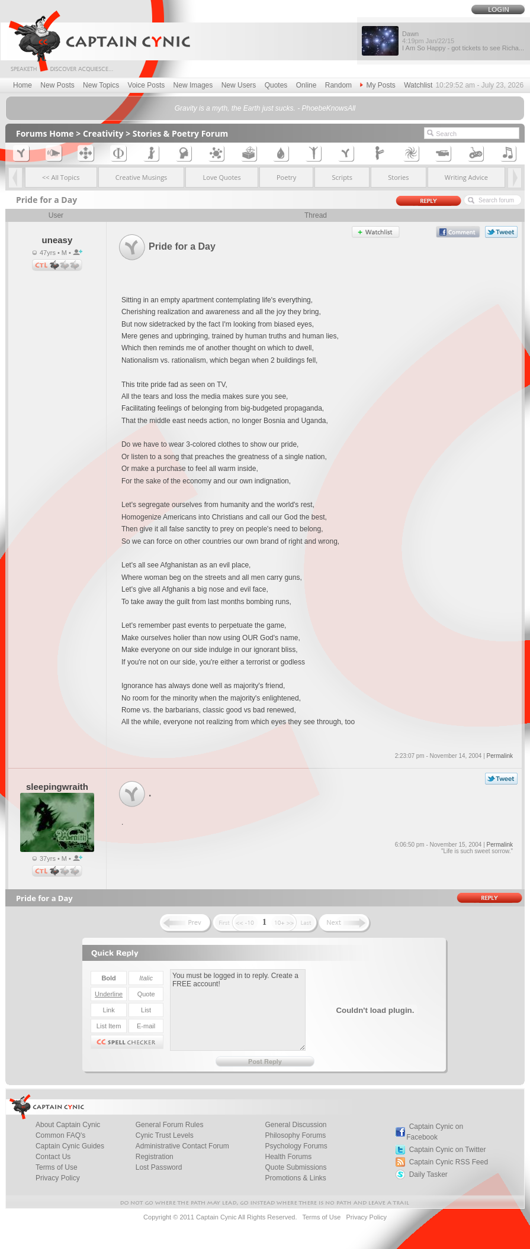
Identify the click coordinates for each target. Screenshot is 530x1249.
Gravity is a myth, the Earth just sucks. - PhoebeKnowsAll (265, 108)
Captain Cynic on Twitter (447, 1149)
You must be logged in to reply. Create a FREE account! (238, 1010)
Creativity (103, 133)
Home (22, 85)
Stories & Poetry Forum (181, 133)
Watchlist (418, 85)
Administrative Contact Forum (182, 1146)
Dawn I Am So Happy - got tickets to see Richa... (463, 40)
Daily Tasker (428, 1174)
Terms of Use (321, 1217)
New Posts (57, 85)
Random (338, 85)
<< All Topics (61, 177)
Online (306, 85)
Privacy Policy (58, 1178)
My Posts (377, 85)
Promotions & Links (295, 1178)
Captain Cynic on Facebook (434, 1131)
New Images (193, 85)
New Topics (101, 85)
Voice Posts (146, 85)
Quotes (276, 85)
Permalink (500, 756)
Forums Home (45, 133)
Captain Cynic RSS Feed (448, 1162)
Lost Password (159, 1167)
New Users (238, 85)
